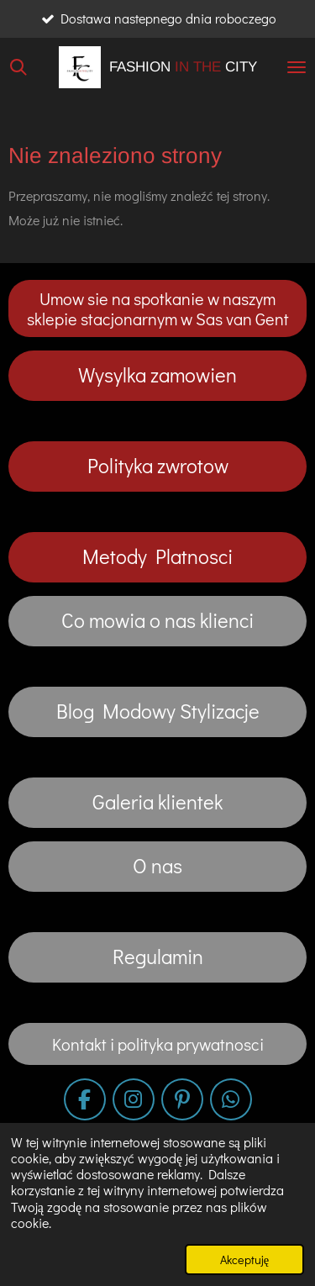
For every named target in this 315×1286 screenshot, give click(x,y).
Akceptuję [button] (244, 1260)
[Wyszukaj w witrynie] (18, 67)
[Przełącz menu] (296, 67)
